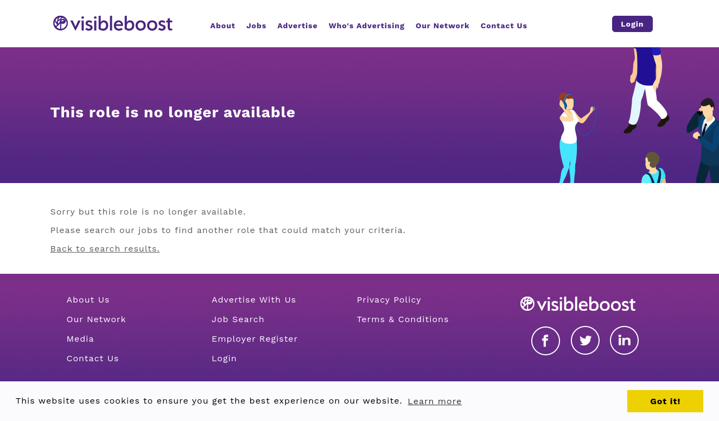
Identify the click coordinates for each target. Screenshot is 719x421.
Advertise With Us (254, 299)
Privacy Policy (389, 299)
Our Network (96, 319)
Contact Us (93, 358)
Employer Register (255, 339)
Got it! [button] (665, 401)
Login (224, 358)
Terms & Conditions (403, 319)
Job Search (238, 319)
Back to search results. (105, 248)
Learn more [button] (435, 401)
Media (80, 339)
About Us (88, 299)
